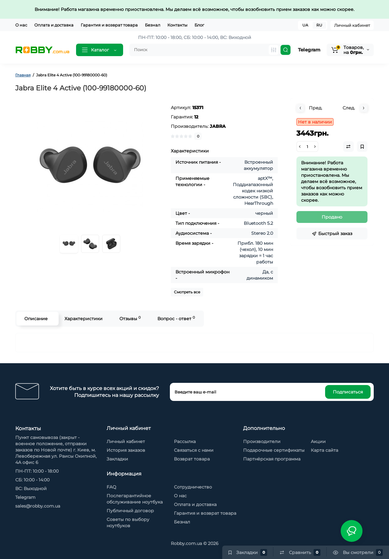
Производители (262, 441)
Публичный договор (130, 510)
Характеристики (84, 318)
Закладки (117, 459)
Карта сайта (324, 450)
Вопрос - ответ (176, 318)
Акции (318, 441)
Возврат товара (192, 459)
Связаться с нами (194, 450)
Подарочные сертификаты (274, 450)
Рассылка (185, 441)
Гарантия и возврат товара (109, 24)
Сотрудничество (193, 487)
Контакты (177, 24)
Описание (36, 318)
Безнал (152, 24)
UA (305, 25)
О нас (21, 24)
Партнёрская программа (271, 459)
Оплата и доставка (54, 24)
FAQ (111, 487)
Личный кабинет (352, 25)
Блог (199, 24)
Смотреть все (187, 292)
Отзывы (130, 318)
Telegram (309, 50)
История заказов (126, 450)
